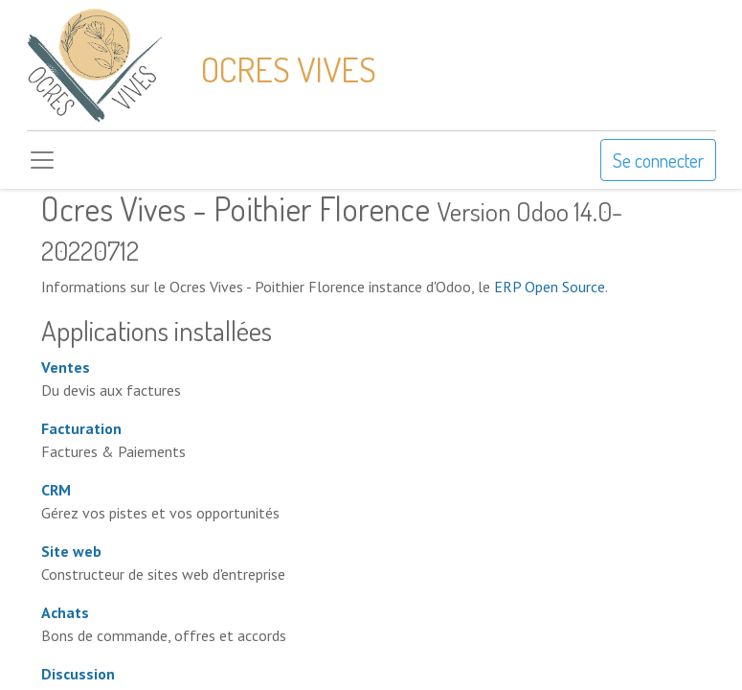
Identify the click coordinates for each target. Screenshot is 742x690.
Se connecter (658, 160)
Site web (71, 551)
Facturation (81, 428)
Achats (65, 612)
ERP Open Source (549, 286)
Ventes (65, 367)
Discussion (78, 673)
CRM (56, 489)
